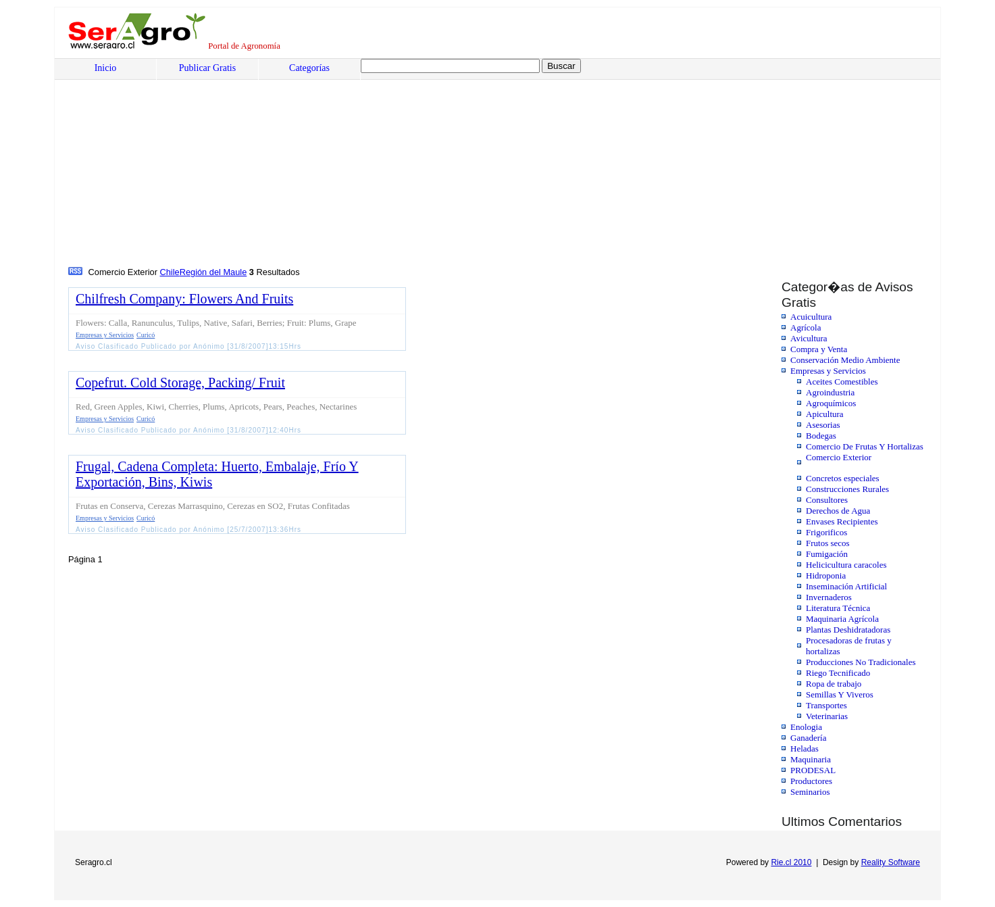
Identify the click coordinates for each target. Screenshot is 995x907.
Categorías (309, 68)
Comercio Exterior (838, 457)
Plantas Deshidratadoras (848, 629)
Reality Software (890, 862)
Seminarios (810, 792)
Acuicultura (811, 317)
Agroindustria (830, 392)
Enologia (806, 727)
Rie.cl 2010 (791, 862)
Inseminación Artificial (846, 586)
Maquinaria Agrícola (842, 619)
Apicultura (825, 414)
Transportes (826, 705)
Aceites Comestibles (842, 381)
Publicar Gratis (207, 68)
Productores (811, 781)
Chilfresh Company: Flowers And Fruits (184, 298)
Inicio (106, 68)
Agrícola (805, 327)
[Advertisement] (476, 163)
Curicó (145, 335)
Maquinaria (810, 759)
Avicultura (808, 338)
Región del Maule (213, 272)
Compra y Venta (818, 349)
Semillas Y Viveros (839, 694)
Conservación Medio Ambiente (845, 360)
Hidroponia (826, 575)
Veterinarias (827, 716)
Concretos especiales (842, 478)
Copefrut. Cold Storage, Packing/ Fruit (180, 382)
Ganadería (808, 738)
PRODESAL (813, 770)
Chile (170, 272)
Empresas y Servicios (828, 371)
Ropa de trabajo (833, 684)
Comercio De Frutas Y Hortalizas (864, 446)
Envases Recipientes (842, 521)
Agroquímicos (831, 403)
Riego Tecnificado (838, 673)
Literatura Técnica (838, 608)
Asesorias (823, 425)
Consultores (827, 500)
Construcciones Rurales (847, 489)
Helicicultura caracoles (846, 565)
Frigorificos (826, 532)
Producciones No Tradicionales (860, 662)
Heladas (804, 748)
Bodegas (821, 436)
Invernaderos (829, 597)
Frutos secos (828, 543)
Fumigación (827, 554)
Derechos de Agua (838, 511)
